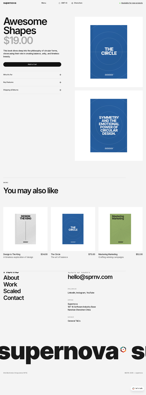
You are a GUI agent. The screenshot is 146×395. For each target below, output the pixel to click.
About (11, 293)
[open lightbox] (109, 52)
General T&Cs (74, 337)
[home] (9, 3)
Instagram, (81, 308)
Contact (13, 313)
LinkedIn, (72, 308)
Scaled (12, 306)
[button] (44, 3)
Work (10, 300)
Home (11, 286)
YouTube (90, 308)
